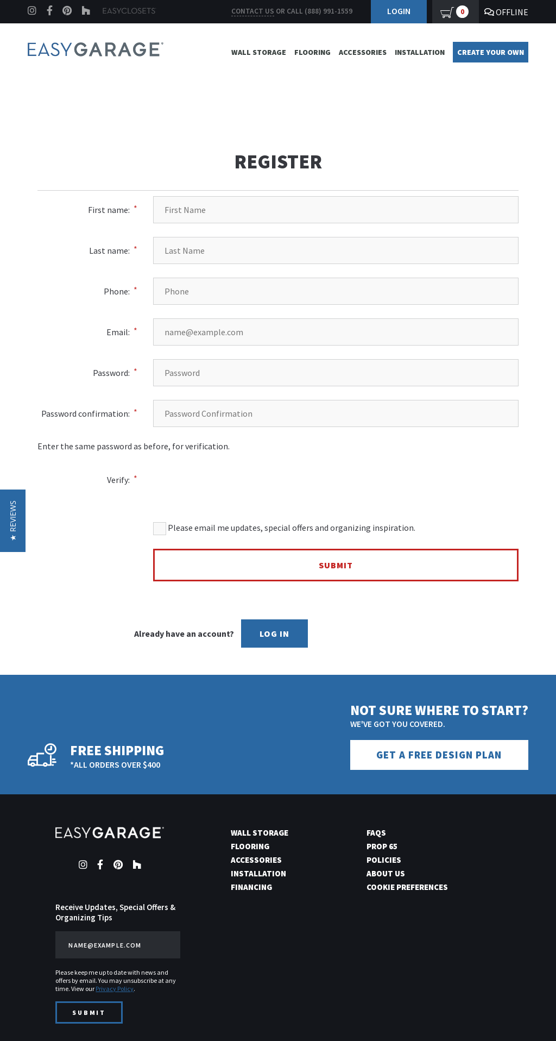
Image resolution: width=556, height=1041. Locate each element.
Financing (251, 887)
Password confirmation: (85, 413)
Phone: (117, 291)
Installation (420, 52)
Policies (384, 860)
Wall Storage (258, 52)
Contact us (252, 11)
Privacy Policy (115, 988)
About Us (386, 873)
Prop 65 (382, 846)
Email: (118, 332)
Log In (274, 633)
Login (398, 10)
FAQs (376, 832)
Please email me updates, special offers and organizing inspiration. (284, 528)
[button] (13, 521)
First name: (109, 209)
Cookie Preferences (407, 887)
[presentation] (350, 472)
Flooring (312, 52)
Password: (111, 372)
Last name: (109, 250)
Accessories (363, 52)
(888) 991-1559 (328, 11)
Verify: (118, 479)
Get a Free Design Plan (439, 755)
